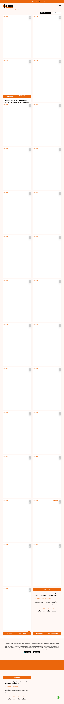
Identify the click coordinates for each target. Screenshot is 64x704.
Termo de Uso (37, 655)
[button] (44, 1)
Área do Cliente (35, 1)
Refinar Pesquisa (45, 12)
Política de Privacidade (28, 655)
